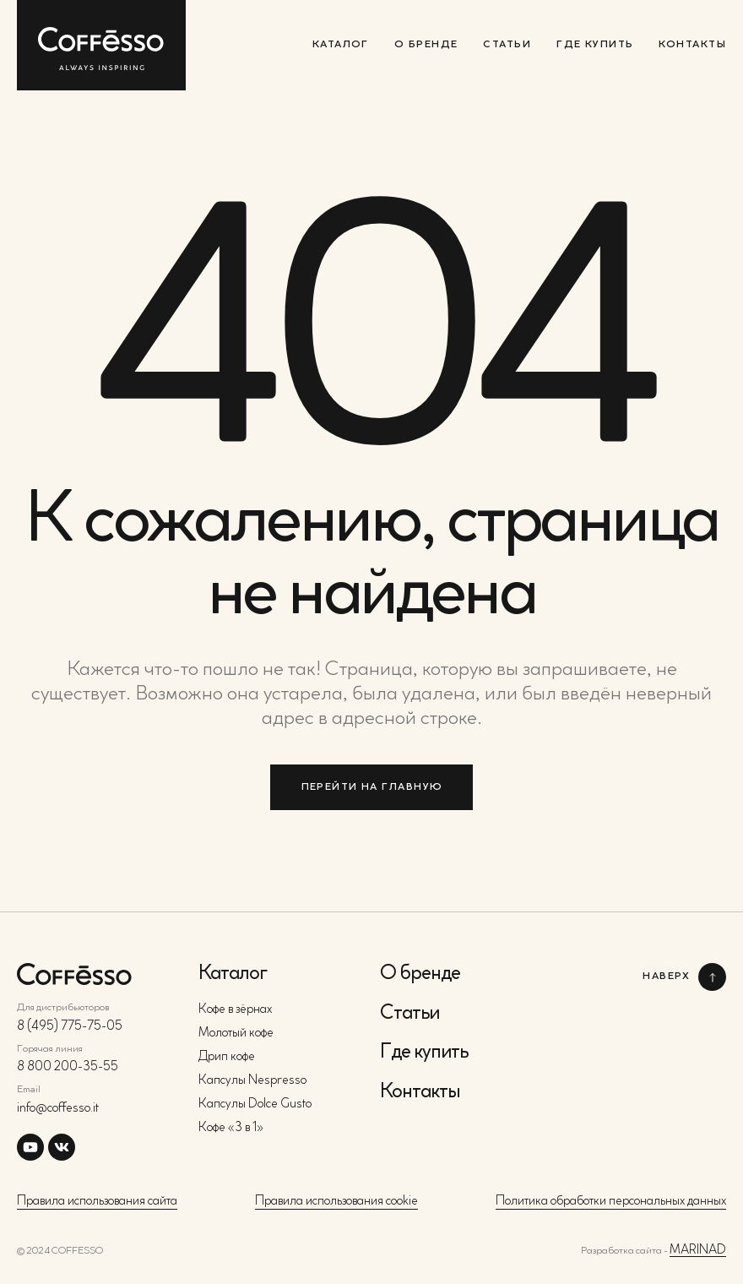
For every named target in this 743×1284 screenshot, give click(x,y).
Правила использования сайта (97, 1201)
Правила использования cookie (336, 1201)
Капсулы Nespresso (252, 1081)
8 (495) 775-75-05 (69, 1026)
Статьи (507, 45)
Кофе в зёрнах (235, 1010)
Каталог (340, 45)
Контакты (692, 45)
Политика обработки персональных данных (611, 1201)
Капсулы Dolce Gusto (255, 1104)
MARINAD (698, 1250)
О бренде (426, 45)
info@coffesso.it (58, 1108)
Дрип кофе (226, 1057)
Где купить (594, 45)
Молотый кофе (236, 1033)
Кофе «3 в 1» (230, 1128)
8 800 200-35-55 (67, 1067)
